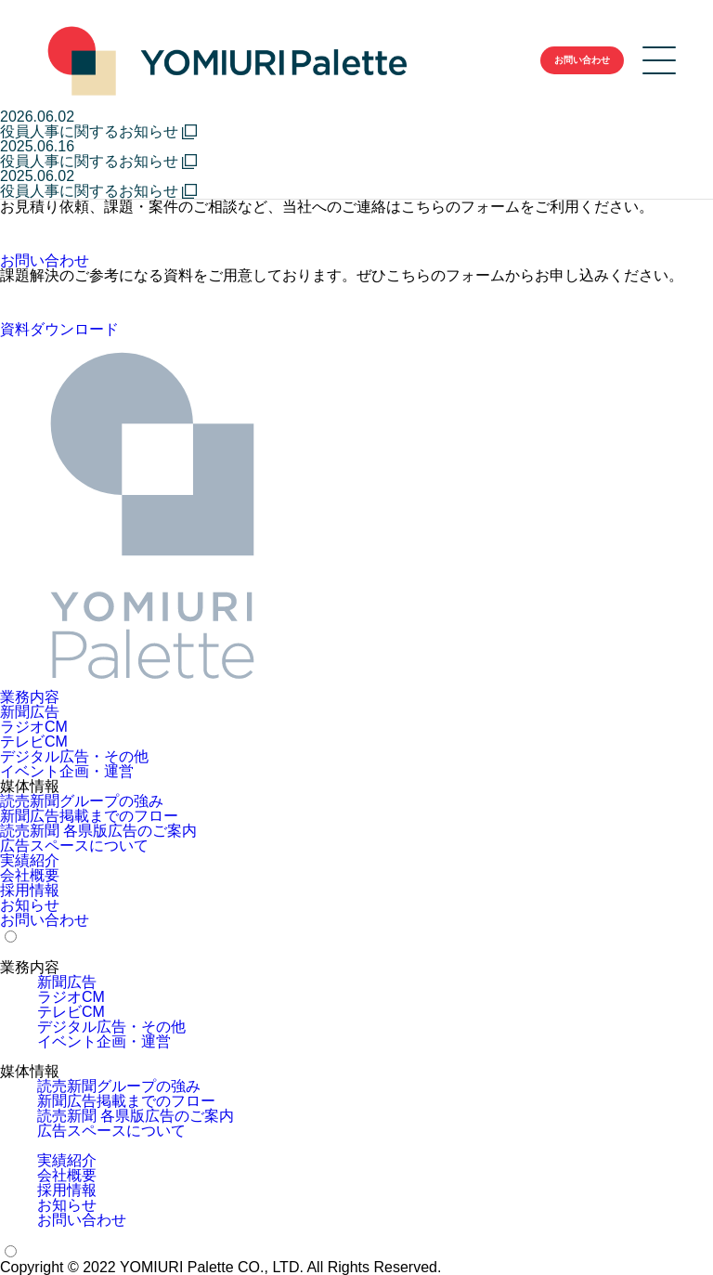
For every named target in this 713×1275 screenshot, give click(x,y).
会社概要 (29, 875)
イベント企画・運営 (67, 771)
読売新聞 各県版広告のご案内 (98, 831)
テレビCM (34, 742)
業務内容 (29, 697)
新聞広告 (29, 712)
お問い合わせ (44, 920)
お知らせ (29, 905)
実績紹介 (29, 860)
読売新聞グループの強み (81, 801)
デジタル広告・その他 (74, 756)
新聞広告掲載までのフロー (89, 816)
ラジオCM (34, 727)
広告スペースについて (74, 846)
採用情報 (29, 890)
